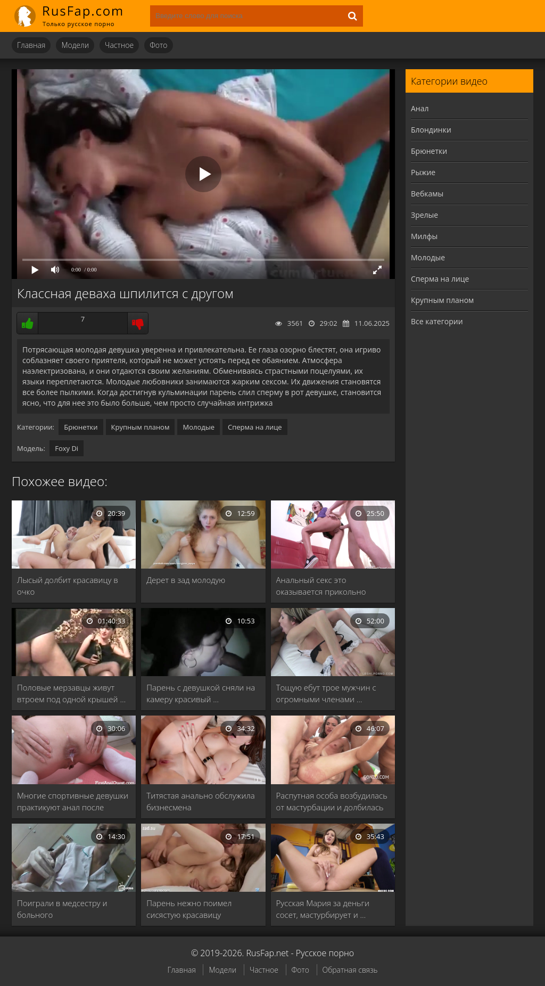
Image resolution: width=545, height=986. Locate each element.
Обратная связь (350, 970)
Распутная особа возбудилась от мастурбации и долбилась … (331, 801)
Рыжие (423, 172)
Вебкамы (427, 193)
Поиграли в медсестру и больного (62, 909)
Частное (119, 45)
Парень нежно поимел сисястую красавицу (189, 909)
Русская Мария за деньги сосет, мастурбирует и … (322, 909)
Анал (420, 108)
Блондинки (431, 130)
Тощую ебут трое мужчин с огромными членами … (326, 693)
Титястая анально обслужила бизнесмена (200, 801)
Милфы (424, 236)
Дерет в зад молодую (185, 579)
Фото (158, 45)
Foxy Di (66, 448)
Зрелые (424, 215)
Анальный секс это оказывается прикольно (321, 585)
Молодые (198, 427)
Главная (31, 45)
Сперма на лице (255, 427)
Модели (75, 45)
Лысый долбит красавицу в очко (67, 585)
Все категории (437, 321)
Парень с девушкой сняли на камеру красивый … (200, 693)
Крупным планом (140, 427)
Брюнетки (80, 427)
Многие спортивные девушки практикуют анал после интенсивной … (72, 801)
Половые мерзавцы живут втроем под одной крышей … (71, 693)
